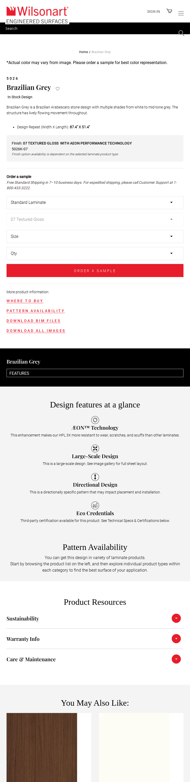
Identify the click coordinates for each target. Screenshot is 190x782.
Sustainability (23, 618)
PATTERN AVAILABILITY (36, 311)
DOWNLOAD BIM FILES (34, 321)
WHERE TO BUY (25, 301)
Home (83, 52)
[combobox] (95, 28)
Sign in (153, 11)
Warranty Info (23, 638)
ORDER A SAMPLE (95, 271)
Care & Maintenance (31, 659)
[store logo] (37, 14)
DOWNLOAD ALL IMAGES (36, 331)
